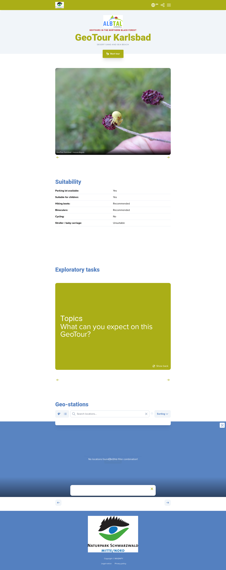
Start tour (115, 53)
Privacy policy (120, 563)
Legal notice (106, 563)
